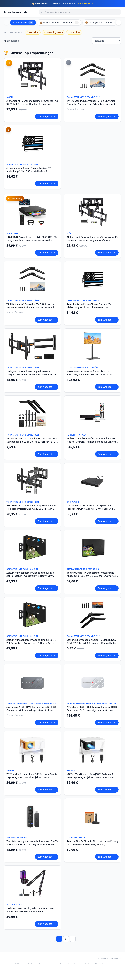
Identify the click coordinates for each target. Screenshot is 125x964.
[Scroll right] (118, 22)
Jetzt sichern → (85, 3)
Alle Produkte (23, 22)
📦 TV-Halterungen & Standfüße (59, 22)
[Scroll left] (6, 22)
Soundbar (74, 32)
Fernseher (33, 32)
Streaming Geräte (53, 32)
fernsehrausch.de (15, 12)
